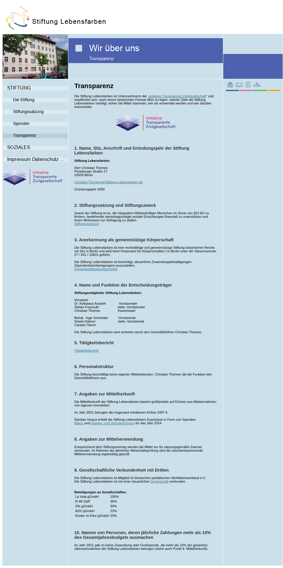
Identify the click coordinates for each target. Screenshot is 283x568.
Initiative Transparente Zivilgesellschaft (177, 96)
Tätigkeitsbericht (86, 350)
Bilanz (78, 423)
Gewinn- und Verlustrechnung (112, 423)
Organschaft (159, 481)
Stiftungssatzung (86, 224)
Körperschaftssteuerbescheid (95, 269)
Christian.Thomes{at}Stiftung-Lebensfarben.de (108, 182)
